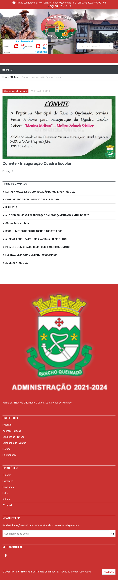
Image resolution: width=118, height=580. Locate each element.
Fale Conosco (10, 455)
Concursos (8, 487)
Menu (9, 69)
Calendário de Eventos (14, 443)
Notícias (15, 77)
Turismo (7, 475)
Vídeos (6, 499)
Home (6, 77)
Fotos (5, 493)
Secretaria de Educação (15, 91)
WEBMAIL (108, 571)
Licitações (8, 481)
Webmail (7, 505)
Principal (7, 425)
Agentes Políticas (12, 431)
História (7, 449)
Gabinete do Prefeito (13, 437)
